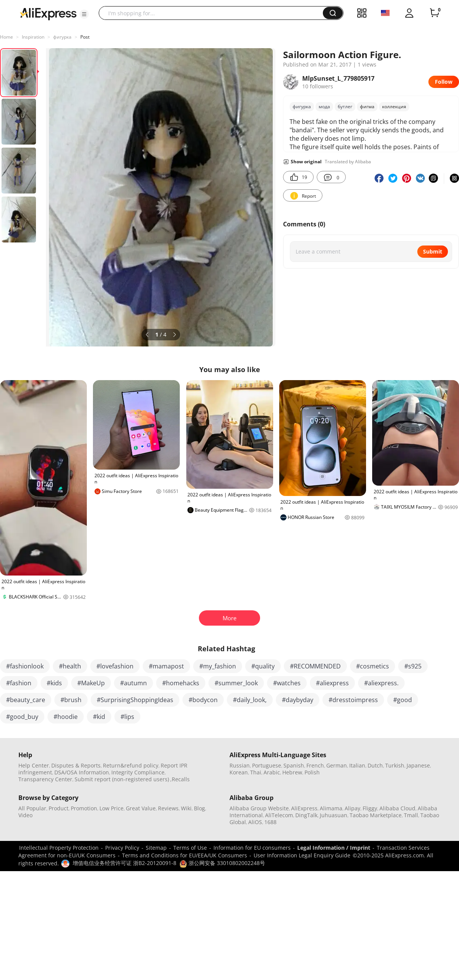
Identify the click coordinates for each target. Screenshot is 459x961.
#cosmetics (372, 666)
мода (324, 106)
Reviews (168, 808)
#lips (127, 716)
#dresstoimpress (353, 700)
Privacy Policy (122, 847)
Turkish (394, 765)
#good (402, 700)
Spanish (293, 765)
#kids (54, 683)
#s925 (413, 666)
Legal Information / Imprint (333, 847)
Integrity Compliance (137, 772)
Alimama (331, 808)
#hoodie (66, 716)
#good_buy (22, 716)
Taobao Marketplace (376, 815)
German (336, 765)
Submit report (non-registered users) (122, 779)
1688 (270, 822)
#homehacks (180, 683)
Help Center (33, 765)
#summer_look (236, 683)
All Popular (32, 808)
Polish (312, 772)
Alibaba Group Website (259, 808)
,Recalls (180, 779)
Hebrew (292, 772)
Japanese (418, 765)
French (315, 765)
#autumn (133, 683)
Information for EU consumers (252, 847)
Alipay (352, 808)
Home (6, 37)
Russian (240, 765)
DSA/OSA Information (81, 772)
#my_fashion (217, 666)
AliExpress (304, 808)
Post (85, 37)
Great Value (141, 808)
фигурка (62, 37)
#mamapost (166, 666)
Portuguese (266, 765)
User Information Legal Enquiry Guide (302, 855)
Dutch (375, 765)
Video (25, 815)
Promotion (84, 808)
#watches (287, 683)
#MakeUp (91, 683)
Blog (199, 808)
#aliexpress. (381, 683)
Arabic (272, 772)
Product (58, 808)
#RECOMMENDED (315, 666)
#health (70, 666)
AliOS (255, 822)
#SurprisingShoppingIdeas (135, 700)
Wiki (186, 808)
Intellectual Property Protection (59, 847)
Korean (239, 772)
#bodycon (203, 700)
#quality (263, 666)
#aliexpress (332, 683)
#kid (99, 716)
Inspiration (33, 37)
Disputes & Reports (76, 765)
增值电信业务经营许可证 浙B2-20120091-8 (124, 863)
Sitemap (156, 847)
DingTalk (306, 815)
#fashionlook (25, 666)
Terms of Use (190, 847)
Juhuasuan (333, 815)
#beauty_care (25, 700)
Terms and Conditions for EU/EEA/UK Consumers (184, 855)
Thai (255, 772)
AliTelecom (279, 815)
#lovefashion (114, 666)
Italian (357, 765)
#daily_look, (250, 700)
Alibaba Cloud (397, 808)
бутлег (345, 106)
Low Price (111, 808)
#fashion (18, 683)
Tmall (411, 815)
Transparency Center (45, 779)
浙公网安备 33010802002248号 (222, 863)
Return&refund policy (130, 765)
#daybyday (297, 700)
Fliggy (370, 808)
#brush (70, 700)
